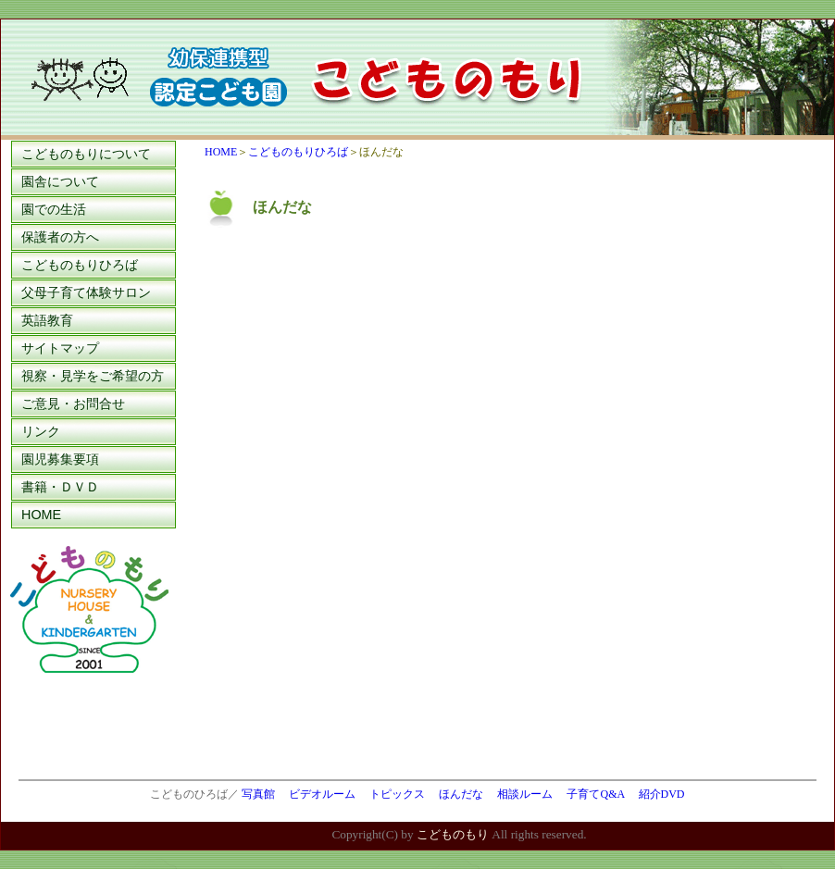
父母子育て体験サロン (86, 292)
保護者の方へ (60, 237)
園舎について (60, 181)
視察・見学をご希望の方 (92, 375)
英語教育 (47, 320)
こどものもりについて (86, 153)
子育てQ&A (595, 794)
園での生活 (53, 209)
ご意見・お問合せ (73, 403)
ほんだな (461, 794)
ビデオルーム (322, 794)
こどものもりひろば (79, 264)
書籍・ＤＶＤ (60, 486)
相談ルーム (525, 794)
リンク (40, 431)
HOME (41, 514)
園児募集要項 (60, 459)
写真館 (258, 794)
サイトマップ (60, 348)
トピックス (397, 794)
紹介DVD (662, 794)
